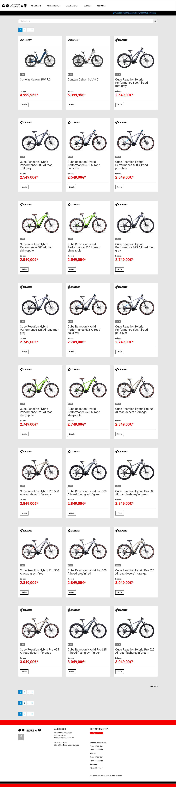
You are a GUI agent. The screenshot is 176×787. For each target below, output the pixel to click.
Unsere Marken (72, 6)
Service (87, 6)
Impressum (36, 785)
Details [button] (24, 105)
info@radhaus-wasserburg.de (67, 745)
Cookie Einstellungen (73, 785)
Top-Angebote (35, 6)
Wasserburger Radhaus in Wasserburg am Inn (135, 13)
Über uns (101, 6)
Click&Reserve (53, 6)
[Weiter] (28, 30)
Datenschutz (52, 785)
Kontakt (22, 785)
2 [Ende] (32, 30)
